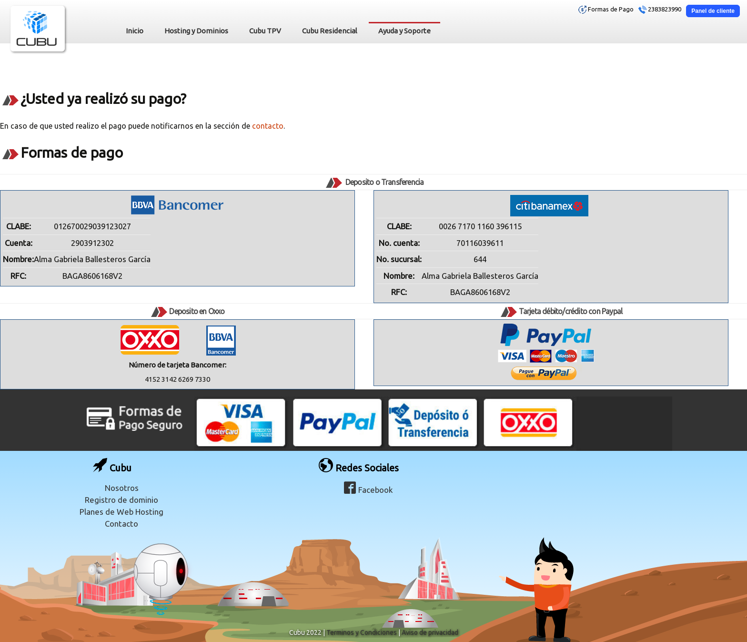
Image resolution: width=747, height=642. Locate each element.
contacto (267, 126)
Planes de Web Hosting (121, 511)
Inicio (134, 31)
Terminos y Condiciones (361, 632)
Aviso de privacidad (430, 632)
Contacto (121, 523)
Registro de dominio (121, 499)
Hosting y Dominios (196, 31)
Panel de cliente (713, 11)
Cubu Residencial (329, 31)
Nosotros (122, 487)
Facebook (368, 489)
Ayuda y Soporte (404, 31)
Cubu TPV (265, 31)
